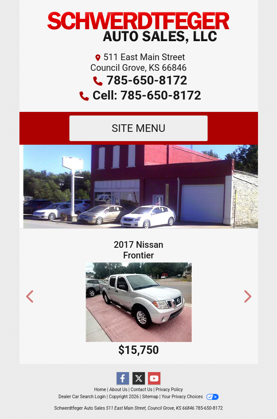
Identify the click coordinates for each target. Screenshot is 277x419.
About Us (119, 389)
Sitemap (150, 396)
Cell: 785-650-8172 (147, 95)
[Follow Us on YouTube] (154, 378)
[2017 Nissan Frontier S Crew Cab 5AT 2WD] (138, 302)
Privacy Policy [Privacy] (169, 389)
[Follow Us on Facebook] (123, 378)
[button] (30, 296)
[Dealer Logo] (138, 28)
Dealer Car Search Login (82, 396)
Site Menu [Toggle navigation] (139, 128)
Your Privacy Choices (190, 396)
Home (100, 389)
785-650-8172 (146, 80)
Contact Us (141, 389)
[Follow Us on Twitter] (139, 378)
